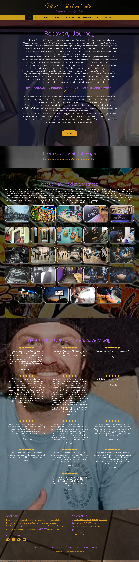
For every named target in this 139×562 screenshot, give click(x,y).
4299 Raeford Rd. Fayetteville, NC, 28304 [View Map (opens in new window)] (90, 520)
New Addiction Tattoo (69, 6)
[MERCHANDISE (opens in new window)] (85, 17)
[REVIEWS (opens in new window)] (98, 17)
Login (69, 554)
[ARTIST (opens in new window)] (39, 529)
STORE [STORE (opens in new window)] (70, 133)
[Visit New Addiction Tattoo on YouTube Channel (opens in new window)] (24, 539)
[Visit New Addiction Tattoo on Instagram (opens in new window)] (13, 539)
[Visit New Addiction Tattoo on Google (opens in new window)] (8, 539)
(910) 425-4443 (90, 523)
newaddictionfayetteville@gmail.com (89, 526)
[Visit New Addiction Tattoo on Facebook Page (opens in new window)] (19, 539)
